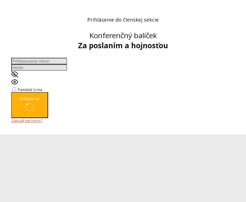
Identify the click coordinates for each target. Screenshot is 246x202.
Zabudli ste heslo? (27, 120)
